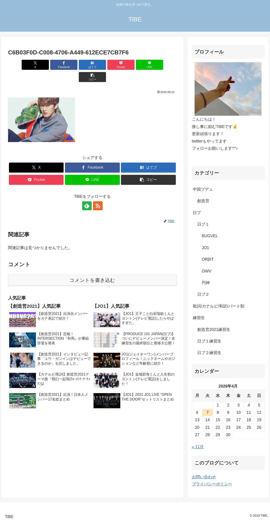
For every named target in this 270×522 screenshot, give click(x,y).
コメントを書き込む (92, 268)
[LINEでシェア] (134, 65)
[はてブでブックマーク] (78, 65)
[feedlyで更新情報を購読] (87, 193)
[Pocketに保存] (106, 65)
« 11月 (198, 447)
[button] (163, 65)
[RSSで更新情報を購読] (97, 193)
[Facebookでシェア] (49, 65)
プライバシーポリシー (212, 484)
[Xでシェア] (21, 65)
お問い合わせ (204, 477)
